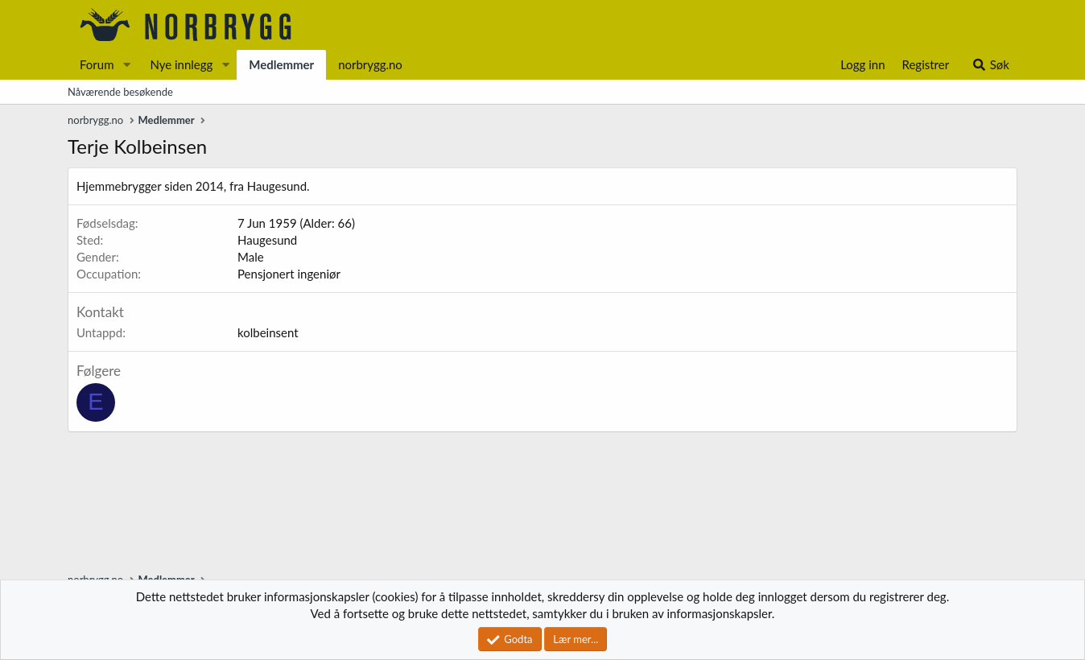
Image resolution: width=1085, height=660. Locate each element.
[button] (126, 65)
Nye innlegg (181, 64)
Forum (97, 64)
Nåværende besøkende (120, 91)
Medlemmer (281, 64)
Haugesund (267, 240)
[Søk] (990, 65)
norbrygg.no (370, 64)
